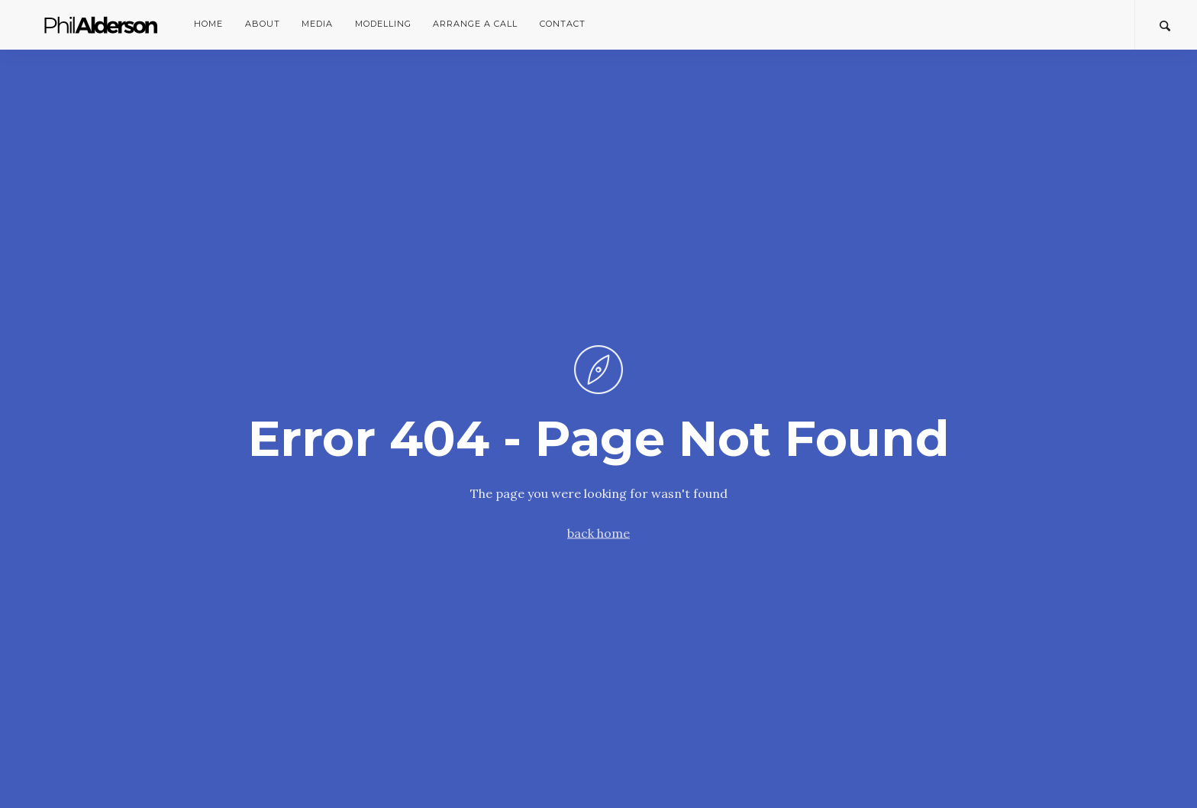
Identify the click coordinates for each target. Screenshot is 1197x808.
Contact (563, 23)
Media (317, 23)
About (262, 23)
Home (208, 23)
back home (598, 533)
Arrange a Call (475, 23)
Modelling (383, 23)
